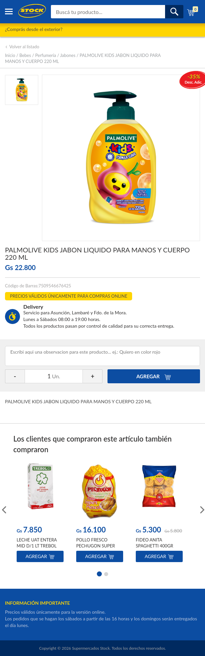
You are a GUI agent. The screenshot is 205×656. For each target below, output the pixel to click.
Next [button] (201, 509)
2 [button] (106, 573)
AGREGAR (153, 376)
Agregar (40, 556)
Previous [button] (3, 509)
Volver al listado (22, 46)
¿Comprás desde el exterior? (34, 29)
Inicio (10, 55)
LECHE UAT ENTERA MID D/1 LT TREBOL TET (37, 545)
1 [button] (99, 573)
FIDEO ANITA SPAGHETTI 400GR (154, 542)
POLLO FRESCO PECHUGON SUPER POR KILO (95, 545)
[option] (40, 514)
